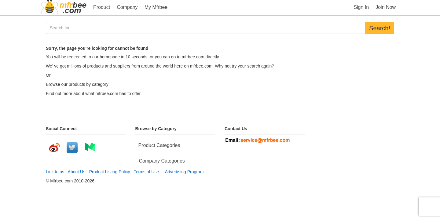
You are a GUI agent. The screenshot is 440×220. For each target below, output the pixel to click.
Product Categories (159, 145)
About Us (77, 171)
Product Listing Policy (109, 171)
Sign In (361, 7)
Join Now (386, 7)
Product (101, 7)
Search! (379, 28)
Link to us (55, 171)
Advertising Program (183, 171)
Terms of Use (146, 171)
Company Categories (162, 160)
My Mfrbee (156, 7)
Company (127, 7)
